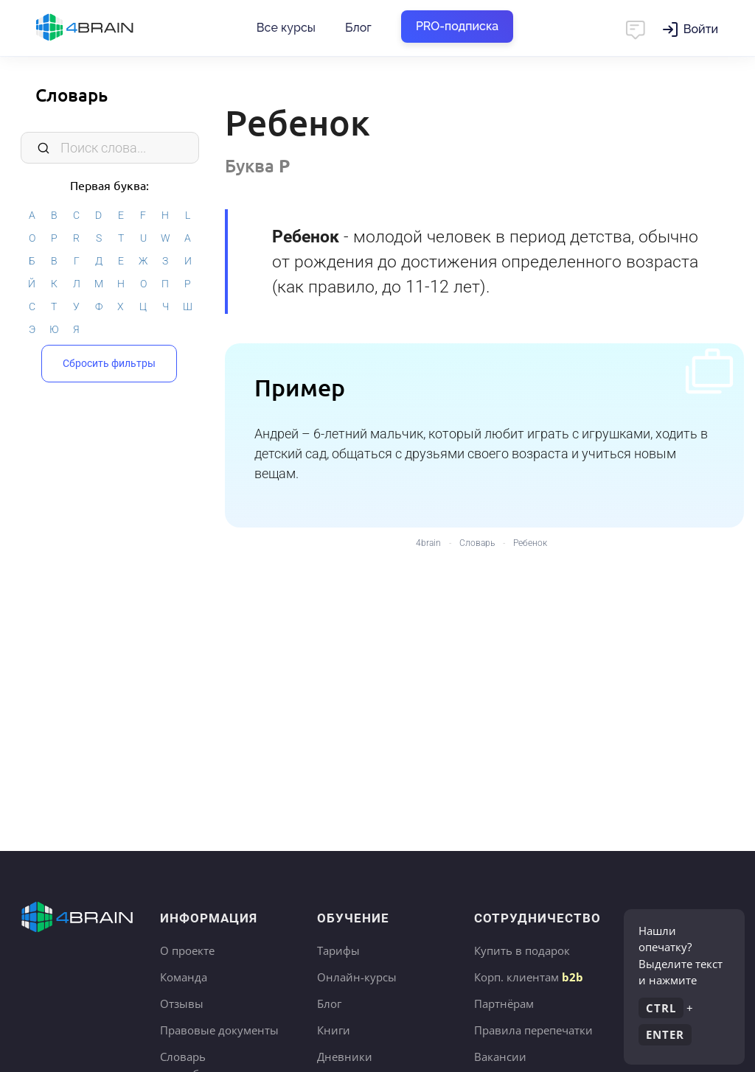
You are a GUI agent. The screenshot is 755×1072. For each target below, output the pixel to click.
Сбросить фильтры (109, 363)
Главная (110, 28)
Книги (333, 1030)
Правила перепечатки (533, 1030)
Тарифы (338, 950)
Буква (257, 165)
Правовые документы (219, 1030)
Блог (358, 28)
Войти (700, 29)
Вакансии (500, 1056)
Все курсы (286, 28)
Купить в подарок (522, 950)
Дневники (344, 1056)
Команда (183, 977)
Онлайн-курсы (357, 977)
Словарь (71, 94)
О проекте (187, 950)
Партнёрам (504, 1003)
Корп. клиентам (528, 977)
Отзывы (181, 1003)
